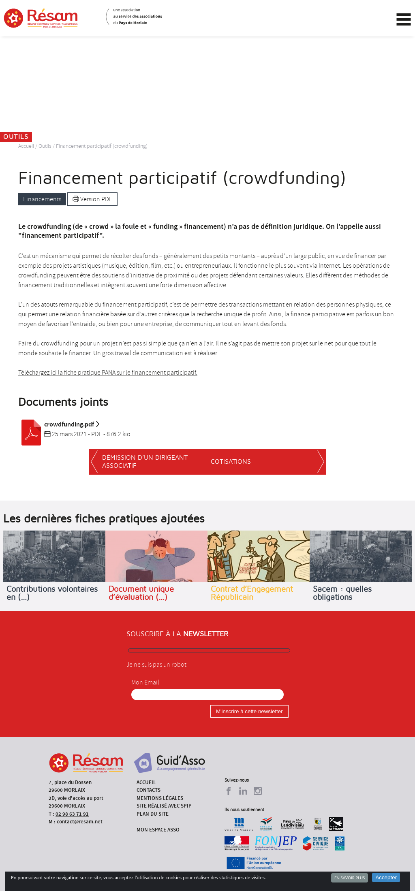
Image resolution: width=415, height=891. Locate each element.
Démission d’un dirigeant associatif (145, 461)
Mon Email (145, 682)
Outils (45, 146)
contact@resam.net (80, 821)
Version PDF (92, 199)
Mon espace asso (158, 829)
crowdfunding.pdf (59, 424)
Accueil (26, 146)
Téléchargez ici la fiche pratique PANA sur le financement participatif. (107, 373)
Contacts (148, 790)
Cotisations (231, 461)
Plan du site (153, 813)
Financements (42, 199)
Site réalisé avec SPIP (164, 805)
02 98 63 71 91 (72, 813)
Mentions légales (160, 798)
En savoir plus (349, 877)
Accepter (386, 877)
